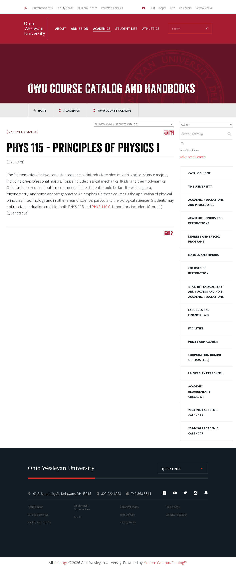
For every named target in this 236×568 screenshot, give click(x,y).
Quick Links (171, 469)
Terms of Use (127, 514)
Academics (102, 28)
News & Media (203, 8)
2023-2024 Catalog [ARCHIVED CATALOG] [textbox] (116, 124)
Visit (152, 8)
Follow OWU (173, 507)
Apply (162, 8)
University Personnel (205, 373)
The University (200, 186)
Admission (79, 28)
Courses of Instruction (198, 270)
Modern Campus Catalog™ (164, 562)
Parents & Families (112, 8)
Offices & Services (38, 514)
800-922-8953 (111, 493)
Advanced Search (193, 156)
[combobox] (134, 124)
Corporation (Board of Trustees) (204, 357)
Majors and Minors (203, 255)
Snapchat (206, 493)
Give (172, 8)
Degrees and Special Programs (204, 239)
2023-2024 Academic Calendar (203, 412)
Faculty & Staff (65, 8)
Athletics (150, 28)
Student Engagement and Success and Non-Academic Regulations (206, 291)
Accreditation (35, 507)
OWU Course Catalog (114, 110)
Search (207, 29)
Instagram (195, 493)
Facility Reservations (39, 522)
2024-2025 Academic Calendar (203, 430)
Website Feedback (176, 514)
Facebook (164, 493)
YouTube (175, 493)
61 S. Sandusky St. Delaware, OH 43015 (62, 493)
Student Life (126, 28)
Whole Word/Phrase (189, 150)
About (60, 28)
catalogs (61, 562)
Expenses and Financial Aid (199, 312)
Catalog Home (199, 173)
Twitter (185, 493)
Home (42, 110)
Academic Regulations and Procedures (206, 202)
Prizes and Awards (203, 341)
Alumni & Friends (87, 8)
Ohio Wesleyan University (36, 33)
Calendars (185, 8)
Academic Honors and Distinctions (205, 220)
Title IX (77, 517)
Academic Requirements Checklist (199, 391)
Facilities (196, 328)
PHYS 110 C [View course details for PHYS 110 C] (101, 206)
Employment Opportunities (82, 507)
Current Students (42, 8)
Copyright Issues (129, 507)
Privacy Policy (128, 522)
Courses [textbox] (185, 124)
